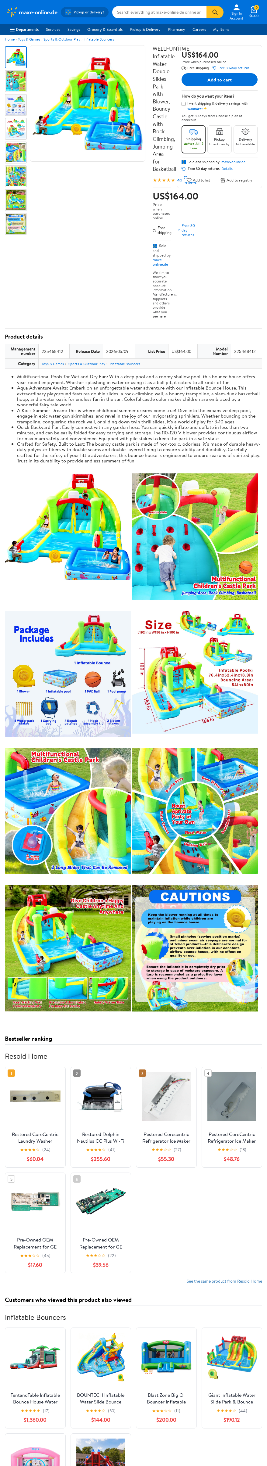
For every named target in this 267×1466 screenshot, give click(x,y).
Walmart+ (80, 1315)
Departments (24, 29)
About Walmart (19, 1290)
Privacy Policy (217, 1299)
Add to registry (236, 180)
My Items (221, 29)
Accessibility (149, 1315)
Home (10, 39)
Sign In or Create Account (77, 1262)
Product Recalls (151, 1324)
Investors (14, 1315)
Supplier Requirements (25, 1332)
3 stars (78, 1156)
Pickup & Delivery (145, 29)
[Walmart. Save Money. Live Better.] (31, 12)
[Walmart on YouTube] (31, 1390)
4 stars (78, 1149)
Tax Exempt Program (156, 1332)
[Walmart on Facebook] (9, 1390)
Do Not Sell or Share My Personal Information (225, 1332)
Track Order (165, 1262)
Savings (74, 29)
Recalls (144, 1307)
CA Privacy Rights (220, 1307)
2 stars (78, 1163)
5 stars (78, 1143)
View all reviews (25, 1185)
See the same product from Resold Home (224, 793)
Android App (17, 1368)
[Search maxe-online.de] (159, 12)
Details (227, 169)
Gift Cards (81, 1324)
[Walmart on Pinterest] (42, 1390)
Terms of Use (216, 1290)
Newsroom (15, 1307)
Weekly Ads (202, 1262)
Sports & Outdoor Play (61, 39)
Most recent (37, 1205)
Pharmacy (176, 29)
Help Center (127, 1262)
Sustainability (17, 1324)
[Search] (215, 12)
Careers (199, 29)
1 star (79, 1169)
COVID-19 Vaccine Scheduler (163, 1290)
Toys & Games (29, 39)
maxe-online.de (160, 262)
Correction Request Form (37, 1099)
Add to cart (219, 79)
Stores (77, 1299)
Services (53, 29)
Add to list (198, 180)
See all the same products (239, 1055)
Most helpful (109, 1205)
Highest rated (73, 1205)
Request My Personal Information (223, 1318)
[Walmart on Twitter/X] (20, 1390)
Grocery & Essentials (105, 29)
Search (251, 1205)
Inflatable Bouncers (99, 39)
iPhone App (16, 1360)
